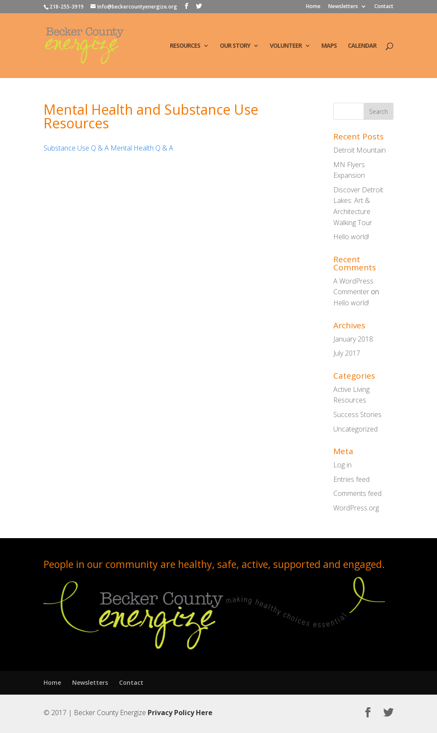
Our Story (235, 46)
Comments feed (357, 493)
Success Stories (357, 414)
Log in (342, 464)
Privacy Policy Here (180, 712)
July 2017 (346, 353)
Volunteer (286, 46)
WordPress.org (356, 508)
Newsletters (343, 7)
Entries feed (351, 479)
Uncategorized (355, 429)
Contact (383, 7)
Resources (185, 46)
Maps (329, 46)
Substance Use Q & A (76, 148)
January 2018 (353, 339)
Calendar (362, 46)
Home (313, 7)
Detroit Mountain (359, 150)
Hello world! (351, 236)
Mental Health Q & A (142, 148)
